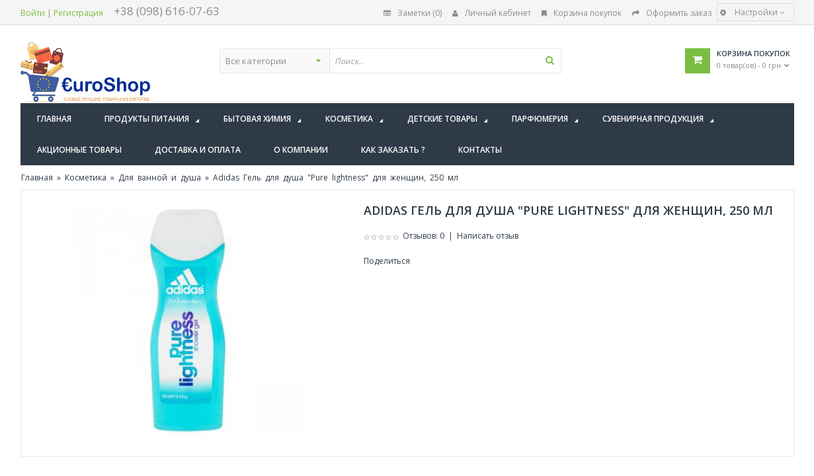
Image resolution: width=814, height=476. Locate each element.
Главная (37, 177)
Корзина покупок (582, 13)
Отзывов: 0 (423, 235)
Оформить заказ (672, 13)
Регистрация (78, 13)
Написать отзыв (487, 235)
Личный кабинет (491, 13)
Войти (32, 13)
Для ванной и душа (159, 177)
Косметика (85, 177)
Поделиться (387, 260)
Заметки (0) (413, 13)
